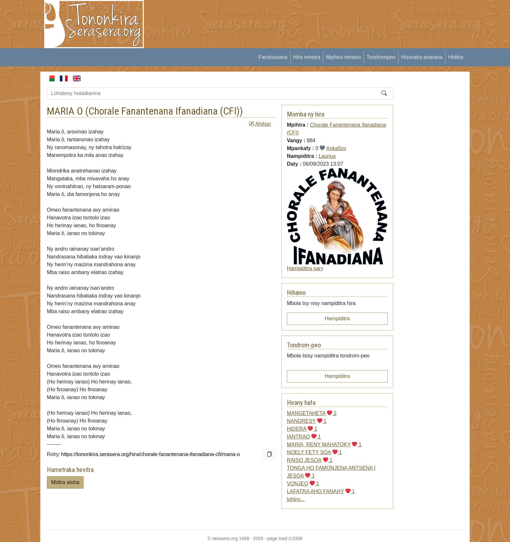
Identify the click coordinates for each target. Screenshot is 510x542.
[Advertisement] (270, 14)
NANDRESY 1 (307, 421)
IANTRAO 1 (304, 436)
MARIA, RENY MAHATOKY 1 (324, 444)
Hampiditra (337, 318)
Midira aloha (65, 482)
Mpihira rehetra (343, 57)
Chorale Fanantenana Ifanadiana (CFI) (164, 111)
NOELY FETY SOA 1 (314, 452)
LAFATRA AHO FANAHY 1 (321, 491)
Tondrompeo (381, 57)
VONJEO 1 (303, 483)
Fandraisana (273, 57)
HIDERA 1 (302, 429)
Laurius (327, 156)
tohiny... (296, 499)
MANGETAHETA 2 (312, 413)
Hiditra (455, 57)
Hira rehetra (306, 57)
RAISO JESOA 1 (309, 460)
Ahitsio (260, 124)
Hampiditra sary (305, 268)
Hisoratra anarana (422, 57)
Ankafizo (336, 148)
